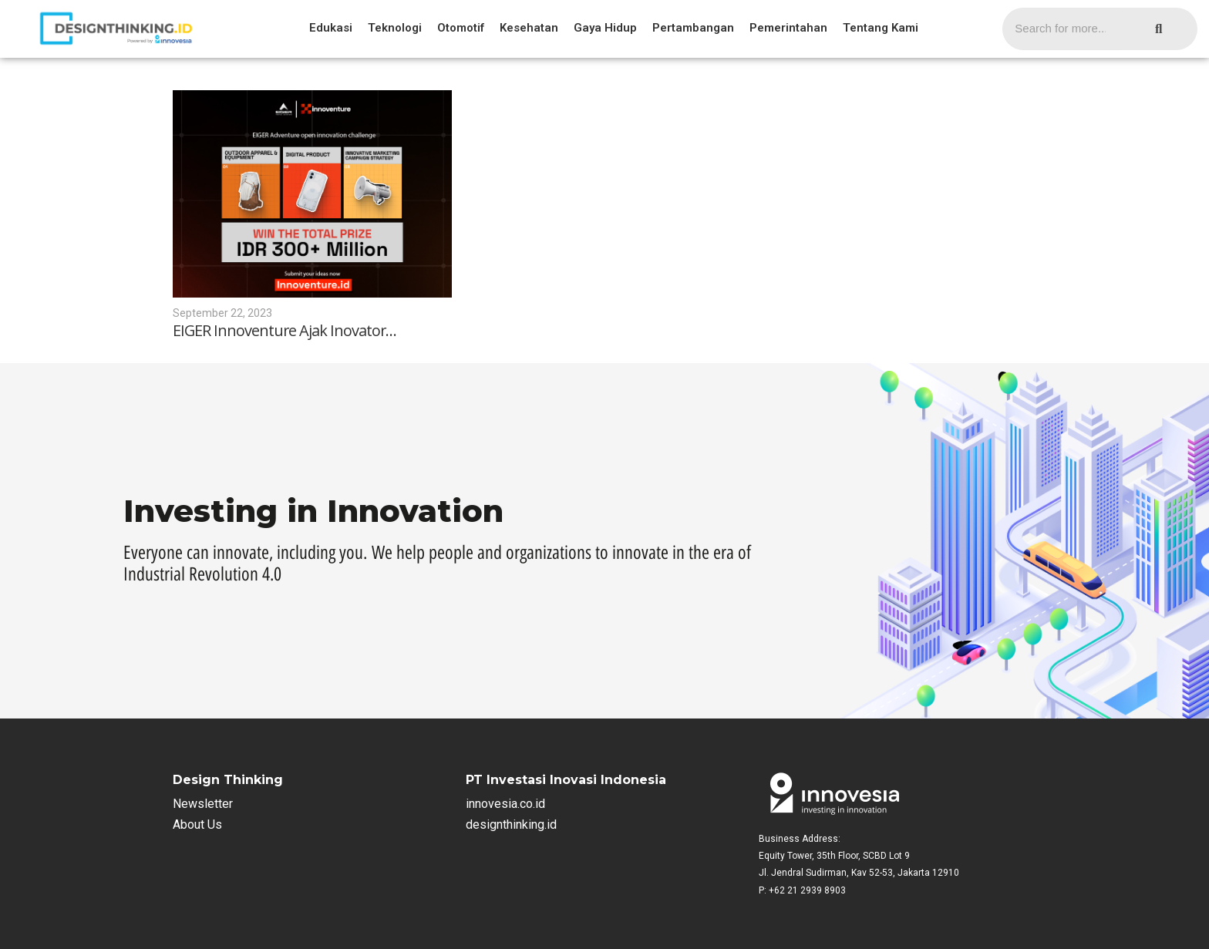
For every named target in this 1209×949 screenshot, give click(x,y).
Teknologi (395, 28)
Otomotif (460, 28)
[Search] (1061, 29)
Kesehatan (529, 28)
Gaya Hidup (605, 28)
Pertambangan (693, 28)
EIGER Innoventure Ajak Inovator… (286, 330)
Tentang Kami (880, 28)
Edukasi (330, 28)
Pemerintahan (788, 28)
